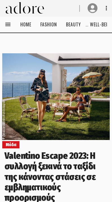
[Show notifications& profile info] (106, 8)
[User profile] (92, 8)
